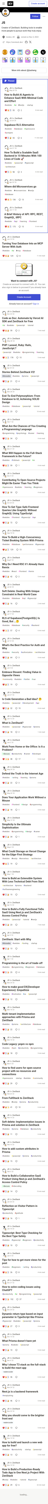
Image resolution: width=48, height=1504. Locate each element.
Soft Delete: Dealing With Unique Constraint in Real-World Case (20, 593)
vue (34, 679)
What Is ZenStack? (12, 722)
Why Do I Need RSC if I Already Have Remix (23, 566)
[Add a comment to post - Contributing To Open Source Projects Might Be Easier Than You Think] (7, 492)
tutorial (30, 325)
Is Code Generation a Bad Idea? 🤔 (22, 699)
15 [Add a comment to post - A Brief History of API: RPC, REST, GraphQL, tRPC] (21, 226)
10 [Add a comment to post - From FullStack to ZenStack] (17, 1107)
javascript (18, 163)
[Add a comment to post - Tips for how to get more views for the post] (7, 1272)
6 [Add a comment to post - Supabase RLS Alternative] (19, 138)
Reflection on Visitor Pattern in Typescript (19, 1207)
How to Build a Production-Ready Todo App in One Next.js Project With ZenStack (23, 1472)
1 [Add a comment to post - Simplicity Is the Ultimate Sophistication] (17, 836)
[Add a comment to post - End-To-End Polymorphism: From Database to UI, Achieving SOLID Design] (7, 411)
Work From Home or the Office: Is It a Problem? (23, 748)
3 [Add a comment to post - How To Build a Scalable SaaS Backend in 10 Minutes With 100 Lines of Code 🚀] (19, 172)
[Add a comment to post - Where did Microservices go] (10, 199)
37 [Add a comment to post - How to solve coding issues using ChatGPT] (19, 1299)
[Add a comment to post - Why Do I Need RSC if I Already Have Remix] (7, 576)
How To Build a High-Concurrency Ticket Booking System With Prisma (22, 539)
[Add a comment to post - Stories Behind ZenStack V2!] (7, 381)
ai (15, 105)
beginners (37, 487)
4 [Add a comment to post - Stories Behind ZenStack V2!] (17, 381)
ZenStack (18, 88)
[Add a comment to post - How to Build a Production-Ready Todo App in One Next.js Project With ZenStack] (7, 1485)
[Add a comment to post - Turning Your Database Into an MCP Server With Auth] (8, 256)
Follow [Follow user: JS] (35, 16)
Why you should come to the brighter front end (23, 1417)
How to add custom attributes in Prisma (20, 1150)
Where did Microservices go (20, 186)
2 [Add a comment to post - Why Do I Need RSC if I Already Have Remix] (17, 576)
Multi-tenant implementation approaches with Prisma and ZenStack (18, 1017)
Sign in (36, 304)
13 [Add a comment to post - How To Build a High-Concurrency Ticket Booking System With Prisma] (19, 549)
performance (27, 544)
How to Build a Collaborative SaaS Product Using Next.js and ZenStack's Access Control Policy (23, 1179)
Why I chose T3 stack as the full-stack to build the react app (24, 1366)
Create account (38, 3)
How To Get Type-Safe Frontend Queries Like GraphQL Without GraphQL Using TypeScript (20, 510)
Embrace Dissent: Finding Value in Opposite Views (21, 674)
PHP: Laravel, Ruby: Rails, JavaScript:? (17, 347)
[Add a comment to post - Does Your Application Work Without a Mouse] (7, 810)
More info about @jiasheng (24, 70)
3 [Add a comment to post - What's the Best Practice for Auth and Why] (17, 657)
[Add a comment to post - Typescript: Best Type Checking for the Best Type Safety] (7, 1245)
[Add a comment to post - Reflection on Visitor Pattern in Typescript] (7, 1218)
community (7, 679)
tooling (25, 943)
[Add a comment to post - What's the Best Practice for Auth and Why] (7, 657)
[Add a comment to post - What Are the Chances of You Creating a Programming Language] (7, 438)
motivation (16, 994)
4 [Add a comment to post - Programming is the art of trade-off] (17, 972)
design (24, 804)
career (31, 433)
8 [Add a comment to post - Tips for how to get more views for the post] (17, 1272)
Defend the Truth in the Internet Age (22, 773)
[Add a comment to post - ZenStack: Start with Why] (7, 948)
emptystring (7, 1395)
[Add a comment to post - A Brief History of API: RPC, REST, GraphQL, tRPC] (10, 226)
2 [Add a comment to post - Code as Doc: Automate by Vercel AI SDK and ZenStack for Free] (17, 330)
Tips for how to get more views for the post (24, 1261)
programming (28, 352)
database (18, 129)
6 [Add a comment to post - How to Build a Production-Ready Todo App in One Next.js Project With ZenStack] (17, 1485)
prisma (25, 376)
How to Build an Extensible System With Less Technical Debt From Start (23, 880)
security (25, 625)
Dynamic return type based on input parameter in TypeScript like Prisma (22, 1315)
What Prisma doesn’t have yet (19, 1340)
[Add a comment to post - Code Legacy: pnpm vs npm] (7, 1053)
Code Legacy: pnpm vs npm (18, 1044)
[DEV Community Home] (10, 3)
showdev (6, 376)
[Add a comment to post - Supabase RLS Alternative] (9, 138)
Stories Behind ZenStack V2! (18, 372)
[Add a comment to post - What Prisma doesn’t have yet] (7, 1350)
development (28, 703)
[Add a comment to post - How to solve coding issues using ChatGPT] (8, 1299)
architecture (10, 166)
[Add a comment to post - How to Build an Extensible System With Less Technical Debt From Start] (7, 894)
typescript (29, 163)
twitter (27, 679)
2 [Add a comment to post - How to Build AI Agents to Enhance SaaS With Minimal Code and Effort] (19, 110)
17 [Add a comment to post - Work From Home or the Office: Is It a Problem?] (17, 759)
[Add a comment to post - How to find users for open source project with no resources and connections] (7, 1083)
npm (14, 1048)
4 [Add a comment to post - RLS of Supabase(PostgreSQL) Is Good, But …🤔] (17, 630)
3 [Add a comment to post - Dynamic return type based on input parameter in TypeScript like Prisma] (17, 1326)
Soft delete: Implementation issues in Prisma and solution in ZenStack (23, 1123)
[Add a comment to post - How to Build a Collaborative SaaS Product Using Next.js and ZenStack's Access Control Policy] (7, 1191)
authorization (27, 652)
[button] (5, 52)
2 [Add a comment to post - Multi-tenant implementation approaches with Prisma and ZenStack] (17, 1029)
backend (35, 625)
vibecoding (16, 1186)
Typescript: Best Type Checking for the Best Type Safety (22, 1234)
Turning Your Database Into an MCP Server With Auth (22, 245)
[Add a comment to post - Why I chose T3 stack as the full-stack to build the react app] (7, 1377)
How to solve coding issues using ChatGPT (21, 1288)
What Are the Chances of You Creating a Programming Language (24, 428)
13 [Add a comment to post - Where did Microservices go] (21, 199)
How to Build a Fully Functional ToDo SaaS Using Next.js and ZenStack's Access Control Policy (23, 912)
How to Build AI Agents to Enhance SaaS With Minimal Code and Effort (23, 98)
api (15, 221)
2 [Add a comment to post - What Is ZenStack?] (17, 732)
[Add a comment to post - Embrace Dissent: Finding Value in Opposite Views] (7, 684)
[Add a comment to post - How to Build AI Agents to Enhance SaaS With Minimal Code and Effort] (9, 110)
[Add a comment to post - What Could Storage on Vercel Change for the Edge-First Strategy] (7, 863)
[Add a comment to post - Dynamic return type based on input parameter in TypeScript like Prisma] (7, 1326)
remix (31, 571)
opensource (29, 129)
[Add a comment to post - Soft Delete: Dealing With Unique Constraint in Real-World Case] (7, 603)
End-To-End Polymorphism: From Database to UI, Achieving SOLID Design (21, 399)
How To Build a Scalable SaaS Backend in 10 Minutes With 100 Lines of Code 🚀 (22, 155)
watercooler (7, 1372)
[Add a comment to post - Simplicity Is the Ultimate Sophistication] (7, 836)
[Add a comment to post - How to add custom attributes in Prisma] (7, 1161)
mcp (18, 250)
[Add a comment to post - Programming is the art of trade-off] (7, 972)
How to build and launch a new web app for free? (22, 1444)
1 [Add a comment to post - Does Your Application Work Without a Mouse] (17, 809)
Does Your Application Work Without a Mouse (24, 799)
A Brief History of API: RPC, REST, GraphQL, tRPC (23, 216)
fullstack (15, 460)
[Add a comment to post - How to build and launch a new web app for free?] (7, 1454)
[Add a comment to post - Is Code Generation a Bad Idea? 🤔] (7, 708)
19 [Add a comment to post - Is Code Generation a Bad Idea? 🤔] (17, 708)
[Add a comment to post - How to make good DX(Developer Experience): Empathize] (7, 999)
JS (10, 88)
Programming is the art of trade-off (22, 963)
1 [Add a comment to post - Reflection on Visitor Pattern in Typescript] (17, 1218)
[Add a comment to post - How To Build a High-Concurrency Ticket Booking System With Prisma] (8, 549)
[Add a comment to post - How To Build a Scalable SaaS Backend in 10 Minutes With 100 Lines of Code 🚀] (9, 172)
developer (36, 754)
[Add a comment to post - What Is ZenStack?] (7, 732)
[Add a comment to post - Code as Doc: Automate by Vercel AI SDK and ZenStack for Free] (7, 330)
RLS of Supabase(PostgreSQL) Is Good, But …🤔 (21, 620)
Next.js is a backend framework (20, 1391)
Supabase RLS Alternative (19, 124)
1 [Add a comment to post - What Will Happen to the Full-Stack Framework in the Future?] (17, 465)
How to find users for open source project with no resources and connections (21, 1071)
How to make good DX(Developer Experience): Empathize (21, 988)
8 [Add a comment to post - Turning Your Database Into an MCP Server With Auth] (18, 255)
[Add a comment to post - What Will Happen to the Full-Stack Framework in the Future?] (7, 465)
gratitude (19, 1213)
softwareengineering (11, 889)
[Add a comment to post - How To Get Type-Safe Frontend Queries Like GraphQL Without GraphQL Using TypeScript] (7, 522)
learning (23, 221)
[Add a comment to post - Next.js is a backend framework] (7, 1401)
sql (23, 598)
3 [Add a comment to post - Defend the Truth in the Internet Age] (17, 782)
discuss (6, 754)
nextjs (21, 105)
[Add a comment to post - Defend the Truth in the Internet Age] (7, 783)
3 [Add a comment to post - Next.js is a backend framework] (17, 1400)
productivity (17, 754)
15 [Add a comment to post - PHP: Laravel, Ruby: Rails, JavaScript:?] (19, 357)
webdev (8, 105)
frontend (33, 221)
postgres (9, 132)
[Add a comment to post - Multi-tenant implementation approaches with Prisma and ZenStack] (7, 1029)
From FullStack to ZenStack (18, 1098)
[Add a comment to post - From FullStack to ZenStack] (7, 1107)
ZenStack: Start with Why (16, 939)
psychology (21, 433)
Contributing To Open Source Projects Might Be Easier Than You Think (23, 481)
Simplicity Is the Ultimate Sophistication (16, 826)
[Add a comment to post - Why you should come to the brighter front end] (7, 1427)
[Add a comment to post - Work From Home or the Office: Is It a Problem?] (7, 759)
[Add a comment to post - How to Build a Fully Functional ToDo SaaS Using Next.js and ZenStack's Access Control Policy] (7, 924)
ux (24, 994)
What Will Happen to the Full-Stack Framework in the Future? (22, 454)
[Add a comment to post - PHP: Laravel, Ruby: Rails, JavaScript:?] (8, 357)
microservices (20, 190)
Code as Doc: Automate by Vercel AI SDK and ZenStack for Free (22, 320)
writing (15, 777)
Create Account (24, 297)
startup (29, 105)
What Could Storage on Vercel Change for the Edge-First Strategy (24, 853)
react (14, 571)
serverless (24, 858)
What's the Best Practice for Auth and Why (23, 647)
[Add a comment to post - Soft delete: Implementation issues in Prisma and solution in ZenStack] (7, 1134)
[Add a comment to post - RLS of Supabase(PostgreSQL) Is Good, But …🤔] (7, 630)
